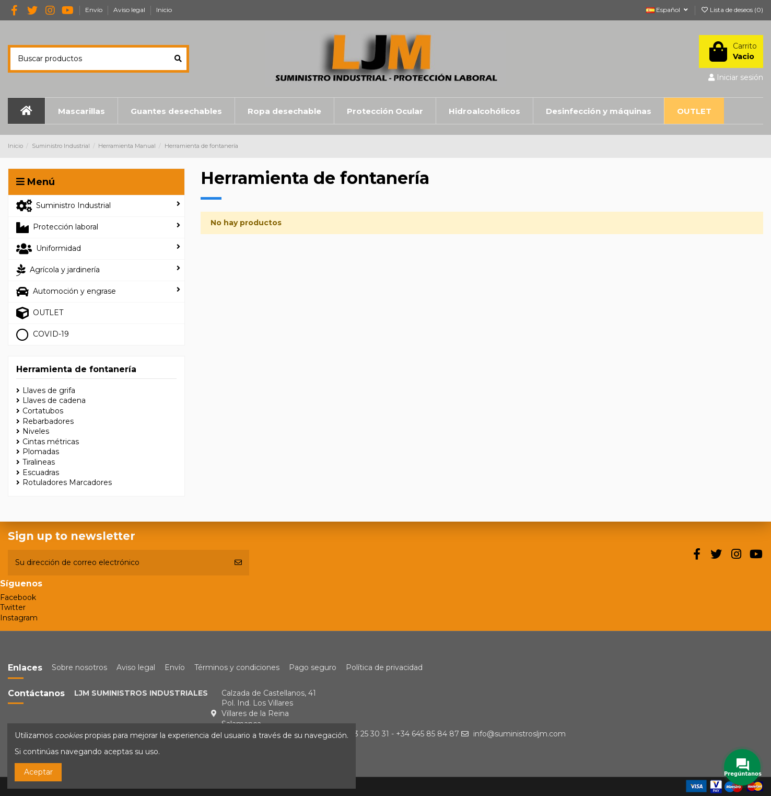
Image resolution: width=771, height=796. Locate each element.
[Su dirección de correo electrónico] (117, 562)
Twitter (13, 607)
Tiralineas (38, 462)
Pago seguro (312, 667)
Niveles (35, 431)
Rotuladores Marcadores (67, 482)
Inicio (164, 10)
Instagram (19, 617)
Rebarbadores (48, 421)
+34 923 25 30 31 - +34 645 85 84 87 (394, 734)
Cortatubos (42, 411)
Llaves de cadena (54, 400)
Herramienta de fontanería (76, 369)
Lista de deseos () (731, 10)
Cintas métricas (50, 441)
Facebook (18, 597)
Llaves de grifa (48, 390)
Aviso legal (130, 10)
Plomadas (40, 451)
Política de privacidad (384, 667)
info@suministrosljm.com (519, 734)
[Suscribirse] (238, 562)
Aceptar (38, 772)
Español (668, 10)
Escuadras (40, 472)
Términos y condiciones (236, 667)
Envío (94, 10)
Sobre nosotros (79, 667)
